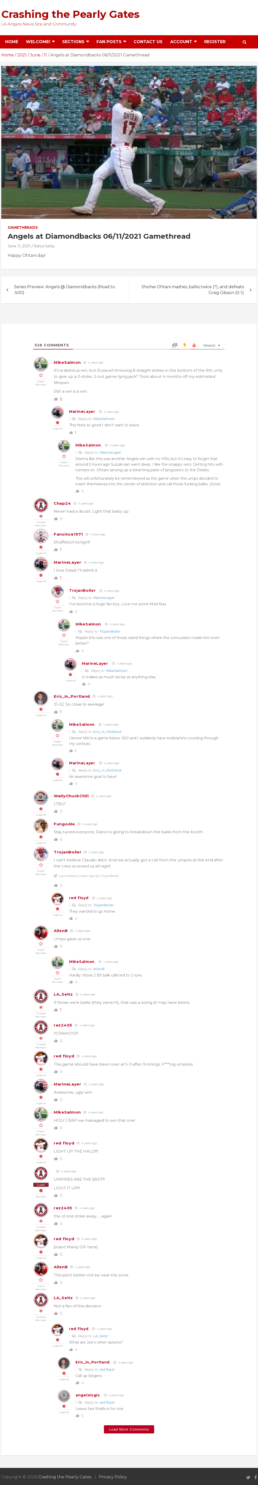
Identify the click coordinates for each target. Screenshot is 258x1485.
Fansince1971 (68, 534)
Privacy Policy (113, 1477)
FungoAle (64, 824)
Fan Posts (109, 41)
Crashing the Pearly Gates (70, 14)
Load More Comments (129, 1429)
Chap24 (62, 503)
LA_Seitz (63, 994)
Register (214, 41)
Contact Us (148, 41)
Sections (73, 41)
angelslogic (88, 1395)
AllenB (61, 930)
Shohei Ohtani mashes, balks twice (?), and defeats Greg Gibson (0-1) (193, 289)
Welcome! (38, 41)
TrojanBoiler (82, 590)
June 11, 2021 (19, 246)
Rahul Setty (44, 246)
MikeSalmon (67, 362)
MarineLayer (82, 411)
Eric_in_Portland (72, 696)
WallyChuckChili (71, 795)
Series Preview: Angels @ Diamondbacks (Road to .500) (64, 289)
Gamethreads (23, 227)
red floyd (78, 898)
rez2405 (63, 1025)
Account (181, 41)
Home (11, 41)
